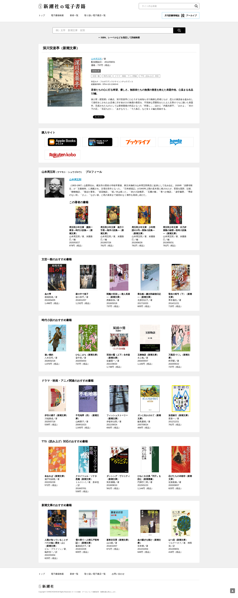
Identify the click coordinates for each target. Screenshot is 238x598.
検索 (196, 6)
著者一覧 (74, 15)
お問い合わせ (118, 574)
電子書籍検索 (57, 15)
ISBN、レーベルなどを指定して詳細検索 (120, 37)
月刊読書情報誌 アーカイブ (181, 15)
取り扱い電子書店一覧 (95, 15)
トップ (42, 15)
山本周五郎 (96, 59)
